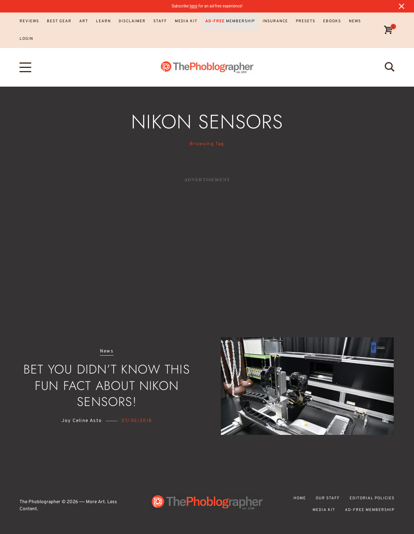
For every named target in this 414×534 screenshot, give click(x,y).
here (193, 6)
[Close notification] (401, 6)
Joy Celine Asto (82, 421)
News (107, 351)
